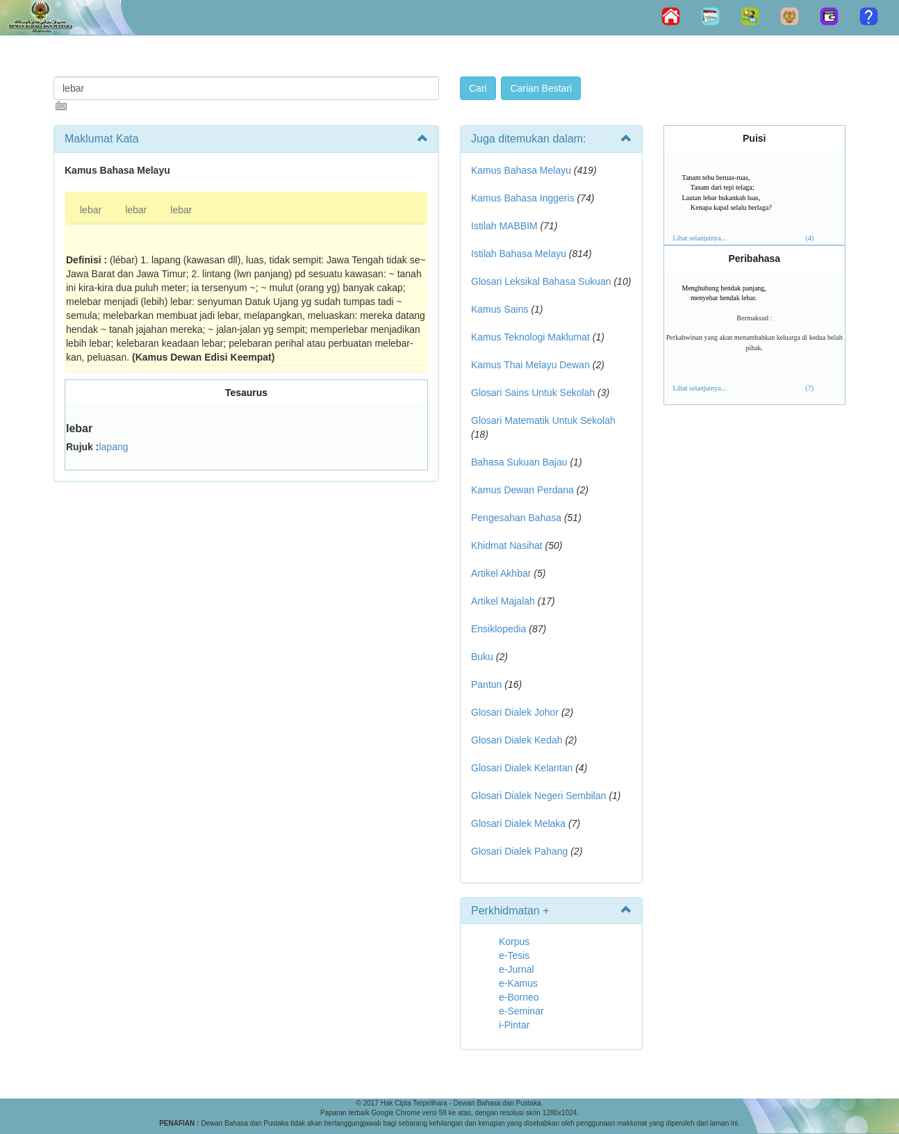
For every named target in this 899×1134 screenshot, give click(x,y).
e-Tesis (514, 955)
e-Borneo (519, 997)
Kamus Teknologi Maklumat (530, 337)
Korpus (514, 941)
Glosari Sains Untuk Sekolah (533, 392)
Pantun (486, 684)
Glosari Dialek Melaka (518, 823)
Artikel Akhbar (501, 573)
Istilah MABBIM (504, 225)
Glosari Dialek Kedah (517, 740)
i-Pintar (514, 1024)
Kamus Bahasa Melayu (522, 170)
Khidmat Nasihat (507, 545)
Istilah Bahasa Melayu (518, 253)
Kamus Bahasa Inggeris (523, 198)
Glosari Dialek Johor (515, 712)
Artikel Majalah (503, 601)
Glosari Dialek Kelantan (521, 767)
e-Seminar (521, 1011)
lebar (90, 209)
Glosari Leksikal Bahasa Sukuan (541, 281)
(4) (809, 238)
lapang (113, 446)
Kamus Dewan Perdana (522, 489)
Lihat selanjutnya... (700, 238)
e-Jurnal (516, 969)
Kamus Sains (499, 309)
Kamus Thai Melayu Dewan (530, 364)
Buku (482, 656)
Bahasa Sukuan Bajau (519, 462)
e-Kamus (518, 983)
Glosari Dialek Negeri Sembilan (539, 795)
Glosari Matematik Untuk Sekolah (543, 420)
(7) (809, 388)
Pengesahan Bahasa (516, 517)
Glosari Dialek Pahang (519, 851)
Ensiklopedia (498, 628)
